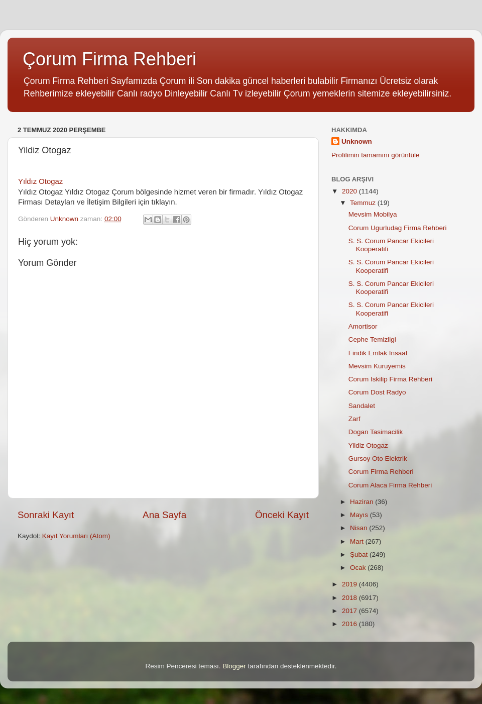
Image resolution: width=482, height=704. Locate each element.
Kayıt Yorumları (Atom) (76, 536)
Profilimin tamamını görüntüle (375, 155)
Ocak (359, 567)
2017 (350, 611)
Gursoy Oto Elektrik (377, 458)
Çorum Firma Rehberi (109, 59)
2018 (350, 597)
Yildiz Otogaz (368, 445)
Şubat (360, 554)
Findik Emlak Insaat (378, 353)
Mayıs (360, 515)
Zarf (354, 419)
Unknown (356, 141)
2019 (350, 584)
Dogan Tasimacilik (375, 432)
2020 (350, 191)
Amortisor (363, 326)
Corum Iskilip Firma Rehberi (390, 379)
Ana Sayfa (164, 515)
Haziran (362, 502)
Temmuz (364, 203)
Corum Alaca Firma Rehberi (390, 485)
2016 (350, 624)
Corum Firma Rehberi (381, 471)
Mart (358, 541)
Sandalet (361, 406)
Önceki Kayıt (282, 515)
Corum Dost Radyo (377, 392)
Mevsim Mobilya (372, 214)
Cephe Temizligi (372, 339)
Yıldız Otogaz (40, 181)
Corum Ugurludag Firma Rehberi (397, 228)
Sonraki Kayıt (46, 515)
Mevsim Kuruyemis (377, 366)
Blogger (234, 666)
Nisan (359, 528)
